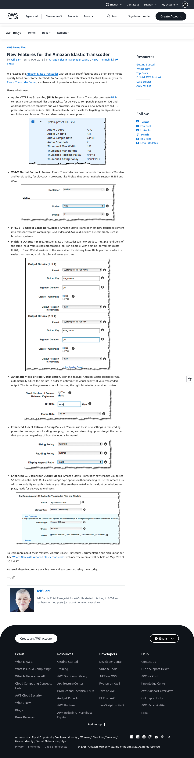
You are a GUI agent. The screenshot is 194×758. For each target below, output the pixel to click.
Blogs (44, 32)
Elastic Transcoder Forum (22, 82)
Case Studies (143, 81)
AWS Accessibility (153, 705)
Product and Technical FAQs (75, 691)
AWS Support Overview (157, 691)
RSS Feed (143, 138)
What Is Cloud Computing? (33, 669)
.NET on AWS (108, 676)
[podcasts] (162, 737)
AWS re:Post (143, 85)
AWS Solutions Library (72, 676)
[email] (168, 737)
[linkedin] (137, 737)
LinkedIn (143, 130)
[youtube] (156, 737)
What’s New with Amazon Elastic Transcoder (38, 557)
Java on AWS (107, 691)
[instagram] (144, 737)
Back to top (97, 724)
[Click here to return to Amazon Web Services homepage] (13, 18)
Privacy (19, 746)
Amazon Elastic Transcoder (42, 73)
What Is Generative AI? (30, 676)
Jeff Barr (16, 59)
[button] (188, 4)
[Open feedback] (189, 379)
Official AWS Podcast (148, 77)
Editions (62, 32)
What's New (143, 68)
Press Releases (25, 717)
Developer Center (111, 661)
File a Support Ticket (155, 669)
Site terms (34, 746)
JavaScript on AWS (111, 705)
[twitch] (150, 737)
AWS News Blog (16, 47)
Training (62, 669)
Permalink (107, 59)
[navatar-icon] (185, 5)
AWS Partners (66, 705)
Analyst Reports (67, 698)
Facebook (143, 126)
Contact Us (148, 661)
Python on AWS (109, 683)
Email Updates (146, 142)
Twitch (142, 134)
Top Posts (142, 73)
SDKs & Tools (108, 669)
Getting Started (145, 64)
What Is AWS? (24, 661)
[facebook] (131, 737)
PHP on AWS (107, 698)
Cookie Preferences (56, 746)
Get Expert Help (152, 698)
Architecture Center (70, 683)
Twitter (142, 121)
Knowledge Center (153, 683)
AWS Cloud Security (28, 695)
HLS (113, 97)
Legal (145, 713)
